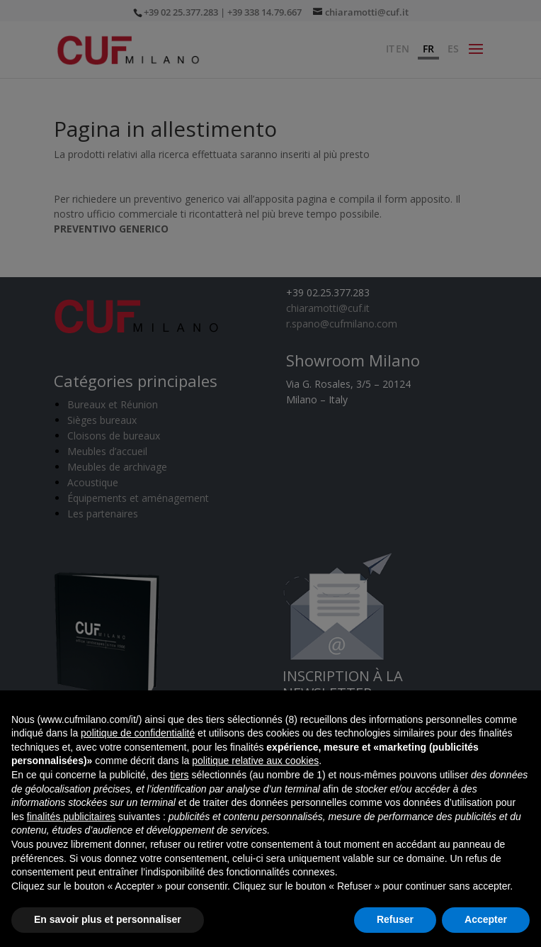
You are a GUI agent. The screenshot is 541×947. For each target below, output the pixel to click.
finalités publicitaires (71, 816)
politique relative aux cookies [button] (255, 760)
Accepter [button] (486, 919)
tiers (179, 774)
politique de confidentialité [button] (138, 733)
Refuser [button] (395, 919)
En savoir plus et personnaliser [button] (107, 919)
